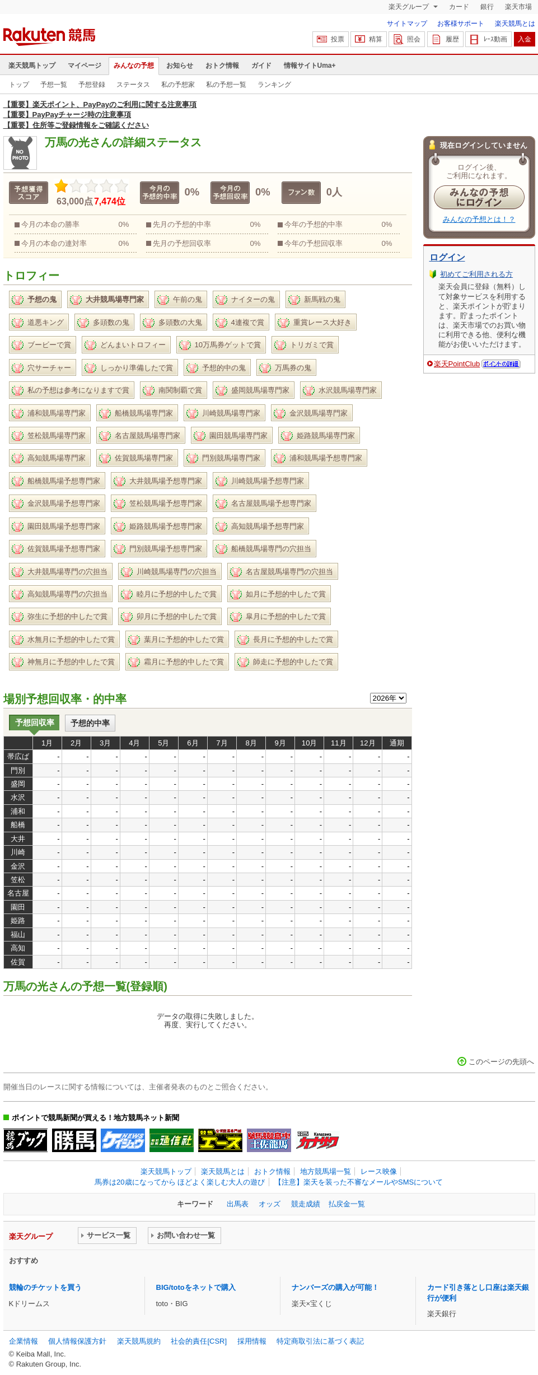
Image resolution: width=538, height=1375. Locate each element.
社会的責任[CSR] (199, 1341)
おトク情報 (222, 65)
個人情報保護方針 (77, 1341)
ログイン (447, 257)
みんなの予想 (134, 65)
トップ (19, 84)
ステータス (133, 84)
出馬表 (238, 1204)
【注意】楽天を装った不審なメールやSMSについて (358, 1182)
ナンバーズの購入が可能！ (335, 1287)
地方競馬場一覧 (325, 1171)
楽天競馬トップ (31, 65)
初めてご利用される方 (476, 274)
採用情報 (251, 1341)
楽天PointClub (457, 364)
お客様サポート (460, 23)
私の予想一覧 (226, 84)
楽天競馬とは (515, 23)
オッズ (269, 1204)
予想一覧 (53, 84)
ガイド (261, 65)
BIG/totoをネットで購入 (196, 1287)
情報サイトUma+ (310, 65)
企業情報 (23, 1341)
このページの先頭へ (501, 1061)
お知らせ (179, 65)
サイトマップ (407, 23)
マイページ (84, 65)
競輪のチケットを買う (45, 1287)
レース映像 (379, 1171)
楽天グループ (410, 7)
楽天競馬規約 (139, 1341)
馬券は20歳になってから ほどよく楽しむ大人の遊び (180, 1182)
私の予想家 (178, 84)
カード (459, 7)
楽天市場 (518, 7)
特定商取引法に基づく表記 (320, 1341)
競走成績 (305, 1204)
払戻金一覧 (347, 1204)
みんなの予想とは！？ (479, 219)
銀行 (487, 7)
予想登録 (91, 84)
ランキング (274, 84)
